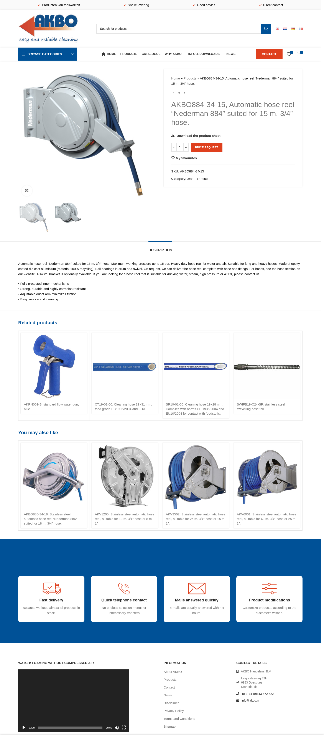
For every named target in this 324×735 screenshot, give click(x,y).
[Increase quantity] (186, 147)
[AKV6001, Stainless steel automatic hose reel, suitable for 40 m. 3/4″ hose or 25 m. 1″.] (267, 476)
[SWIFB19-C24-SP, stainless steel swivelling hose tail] (267, 366)
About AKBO (173, 672)
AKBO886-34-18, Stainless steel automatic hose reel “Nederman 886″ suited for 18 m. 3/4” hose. (50, 518)
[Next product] (184, 93)
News (168, 695)
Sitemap (170, 726)
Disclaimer (171, 703)
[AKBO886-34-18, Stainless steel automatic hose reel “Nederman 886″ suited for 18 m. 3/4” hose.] (54, 476)
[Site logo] (48, 28)
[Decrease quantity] (174, 147)
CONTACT (269, 54)
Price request (206, 147)
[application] (73, 700)
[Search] (183, 29)
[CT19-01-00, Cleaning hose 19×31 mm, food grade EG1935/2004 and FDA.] (125, 366)
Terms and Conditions (179, 718)
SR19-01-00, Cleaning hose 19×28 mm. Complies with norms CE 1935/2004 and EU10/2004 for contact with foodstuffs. (195, 408)
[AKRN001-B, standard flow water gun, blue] (54, 366)
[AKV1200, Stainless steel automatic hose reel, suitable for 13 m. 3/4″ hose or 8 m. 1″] (125, 476)
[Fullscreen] (124, 730)
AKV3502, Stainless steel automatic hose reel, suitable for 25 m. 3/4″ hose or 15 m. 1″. (195, 518)
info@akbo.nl (250, 700)
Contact (169, 687)
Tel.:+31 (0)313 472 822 (258, 693)
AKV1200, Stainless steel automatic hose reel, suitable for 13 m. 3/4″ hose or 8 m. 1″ (124, 518)
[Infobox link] (38, 619)
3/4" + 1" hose (197, 178)
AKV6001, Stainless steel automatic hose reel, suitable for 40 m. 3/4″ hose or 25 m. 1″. (266, 518)
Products (190, 78)
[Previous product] (173, 93)
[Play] (24, 730)
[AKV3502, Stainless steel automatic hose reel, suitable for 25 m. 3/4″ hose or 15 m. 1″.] (196, 476)
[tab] (160, 248)
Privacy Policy (174, 711)
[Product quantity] (180, 147)
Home (175, 78)
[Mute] (117, 730)
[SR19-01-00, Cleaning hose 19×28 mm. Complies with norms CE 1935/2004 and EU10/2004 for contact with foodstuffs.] (196, 366)
